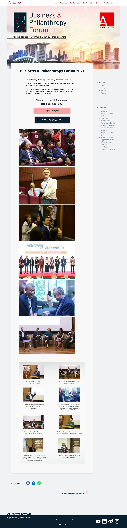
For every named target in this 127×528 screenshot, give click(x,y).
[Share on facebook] (28, 483)
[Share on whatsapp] (39, 483)
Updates (104, 91)
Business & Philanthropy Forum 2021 (107, 132)
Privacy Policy (63, 524)
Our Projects (88, 3)
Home (54, 3)
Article (103, 86)
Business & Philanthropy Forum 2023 (107, 113)
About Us (63, 3)
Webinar (103, 93)
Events (98, 3)
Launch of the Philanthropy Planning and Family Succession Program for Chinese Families (108, 123)
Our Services (75, 3)
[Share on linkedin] (33, 483)
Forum (103, 88)
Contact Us (108, 3)
